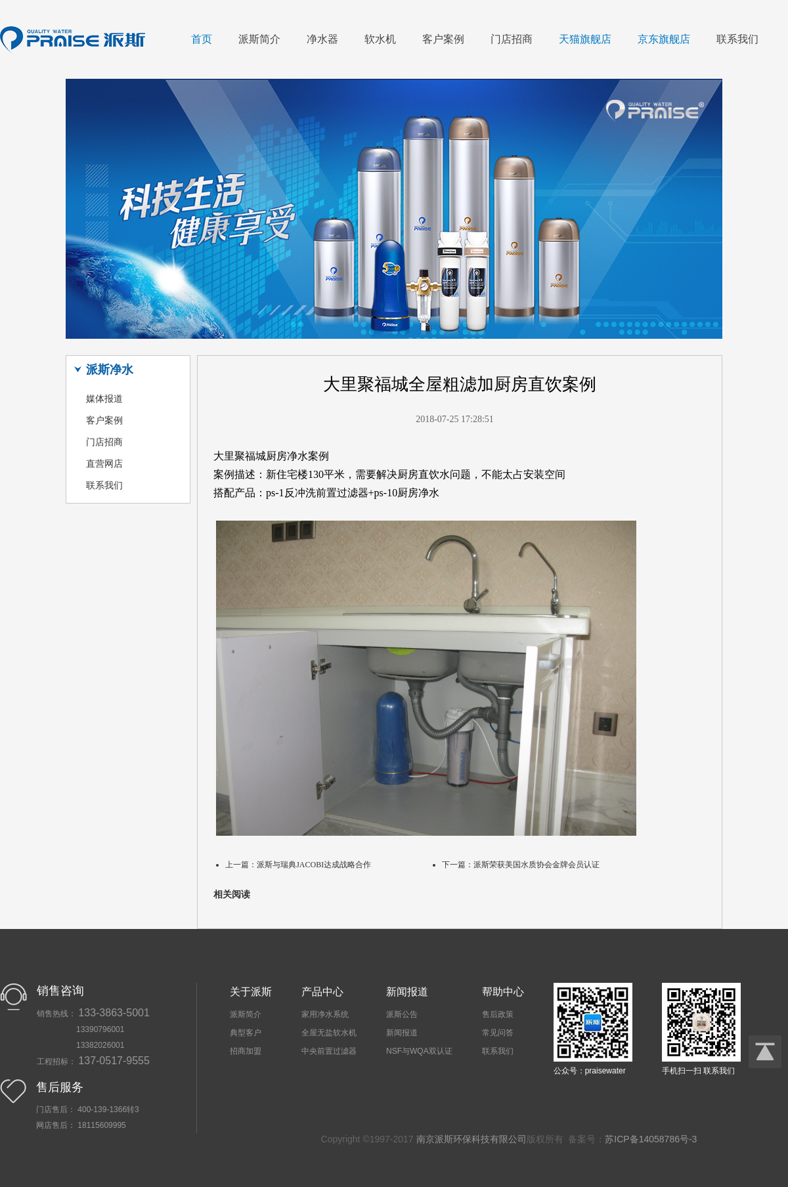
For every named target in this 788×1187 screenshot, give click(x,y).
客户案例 (443, 39)
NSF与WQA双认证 (419, 1051)
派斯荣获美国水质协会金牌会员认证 (536, 864)
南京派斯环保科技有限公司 (471, 1139)
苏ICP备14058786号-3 (651, 1139)
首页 (201, 39)
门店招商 (512, 39)
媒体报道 (104, 398)
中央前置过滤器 (329, 1051)
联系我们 (737, 39)
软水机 (380, 39)
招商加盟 (245, 1051)
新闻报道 (402, 1032)
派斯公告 (402, 1014)
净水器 (322, 39)
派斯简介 (259, 39)
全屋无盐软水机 (329, 1032)
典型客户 (245, 1032)
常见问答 (498, 1032)
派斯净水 (109, 369)
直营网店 (104, 463)
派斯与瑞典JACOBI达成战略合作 (314, 864)
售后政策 (498, 1014)
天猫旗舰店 (585, 39)
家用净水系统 (325, 1014)
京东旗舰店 (664, 39)
